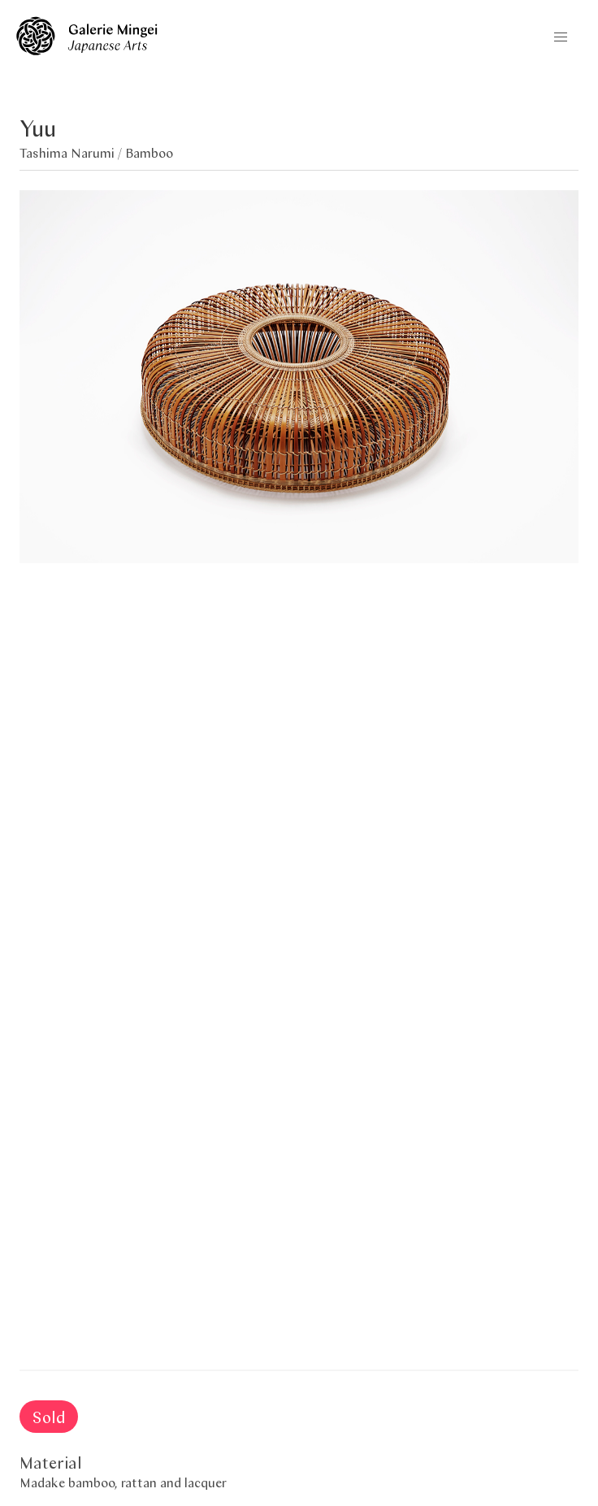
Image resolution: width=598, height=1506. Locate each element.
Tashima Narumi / (72, 152)
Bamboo (149, 152)
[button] (561, 37)
